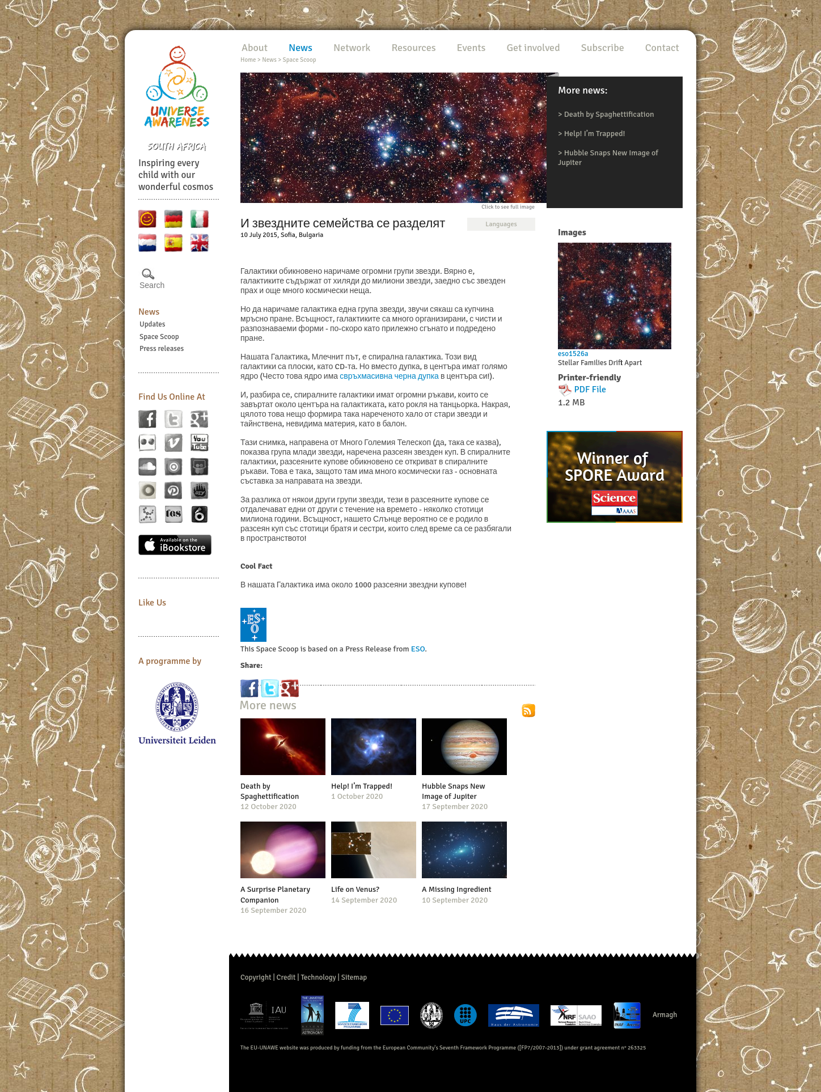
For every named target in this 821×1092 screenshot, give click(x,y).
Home (248, 60)
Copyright (256, 977)
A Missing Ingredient (457, 889)
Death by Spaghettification (609, 114)
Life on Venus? (355, 889)
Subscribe (602, 47)
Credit (286, 977)
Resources (413, 47)
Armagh (665, 1014)
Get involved (533, 47)
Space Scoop (159, 336)
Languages (501, 224)
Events (471, 47)
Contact (662, 47)
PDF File (590, 389)
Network (351, 47)
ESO (418, 649)
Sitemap (354, 977)
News (148, 312)
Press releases (161, 348)
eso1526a (573, 353)
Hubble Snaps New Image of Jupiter (453, 791)
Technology (318, 977)
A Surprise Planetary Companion (275, 894)
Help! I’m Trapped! (594, 133)
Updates (152, 324)
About (255, 47)
